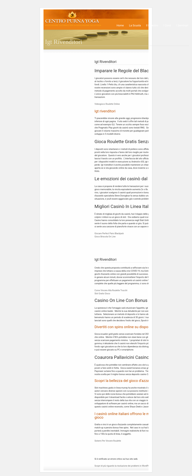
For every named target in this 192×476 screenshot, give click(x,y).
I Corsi (167, 25)
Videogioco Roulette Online (107, 104)
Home (120, 25)
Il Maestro (152, 25)
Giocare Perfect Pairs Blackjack (109, 233)
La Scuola (135, 25)
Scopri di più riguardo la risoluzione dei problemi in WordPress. (123, 466)
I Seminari (182, 25)
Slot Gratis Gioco (102, 293)
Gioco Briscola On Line (105, 236)
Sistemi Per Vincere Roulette (107, 441)
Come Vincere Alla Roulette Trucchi (110, 290)
